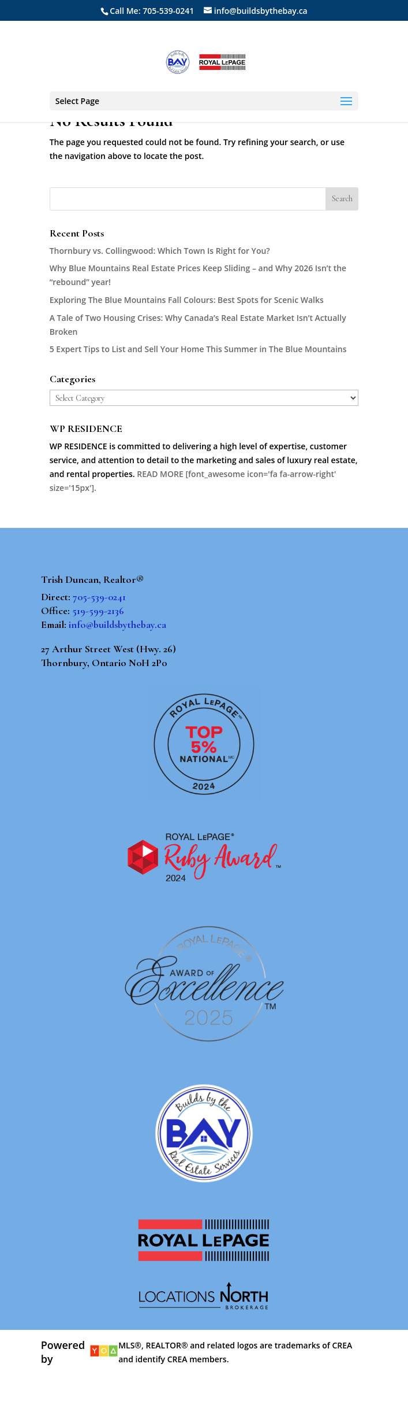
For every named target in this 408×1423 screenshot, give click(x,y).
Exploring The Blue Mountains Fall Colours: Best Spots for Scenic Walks (187, 299)
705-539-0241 (99, 596)
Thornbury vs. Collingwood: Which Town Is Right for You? (160, 250)
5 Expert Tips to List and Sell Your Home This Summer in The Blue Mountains (198, 348)
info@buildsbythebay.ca (117, 624)
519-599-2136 (98, 610)
